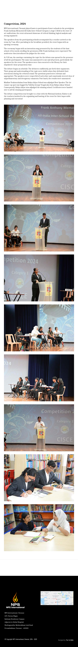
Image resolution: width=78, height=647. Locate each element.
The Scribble (69, 640)
